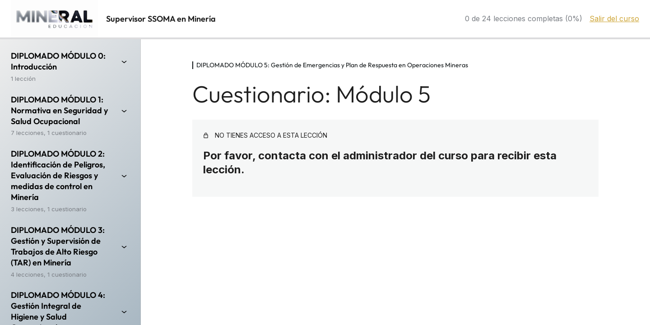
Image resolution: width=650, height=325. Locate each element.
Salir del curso (614, 18)
